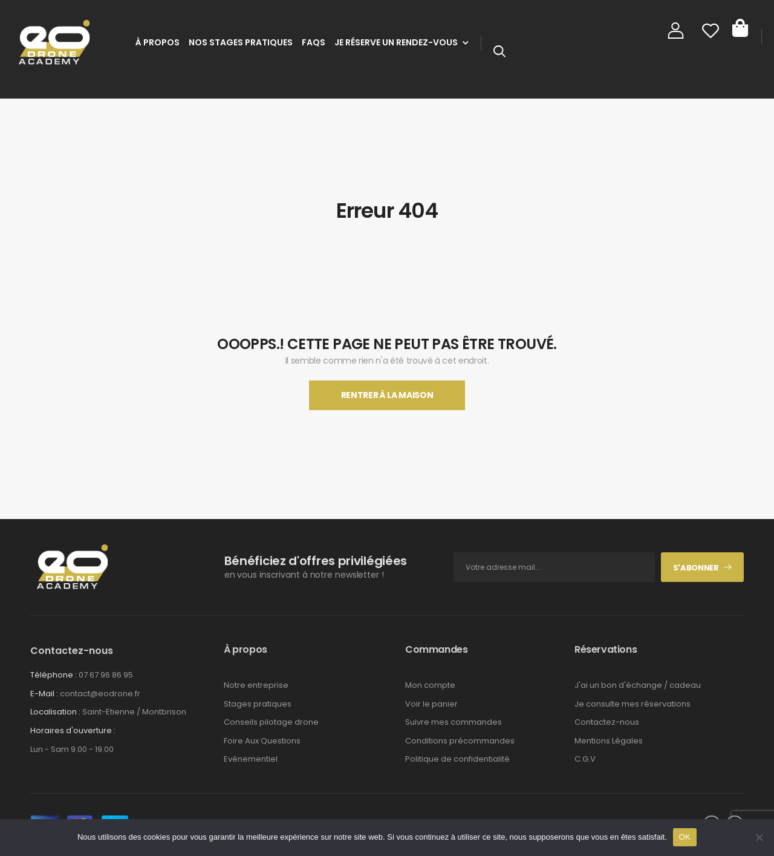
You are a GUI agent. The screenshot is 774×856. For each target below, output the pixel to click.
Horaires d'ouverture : (72, 731)
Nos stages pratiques (241, 42)
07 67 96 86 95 (106, 675)
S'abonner (696, 567)
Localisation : (55, 711)
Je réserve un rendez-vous (396, 42)
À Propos (157, 42)
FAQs (313, 42)
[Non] (759, 837)
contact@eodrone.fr (100, 693)
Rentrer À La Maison (387, 395)
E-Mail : (44, 693)
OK (685, 836)
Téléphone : (53, 675)
